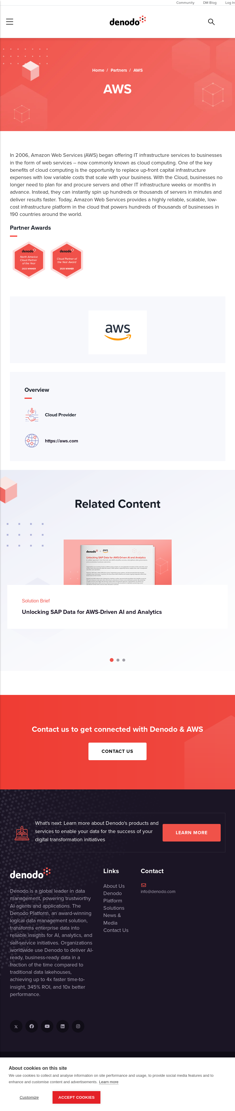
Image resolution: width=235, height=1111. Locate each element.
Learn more (192, 832)
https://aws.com (61, 440)
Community (185, 2)
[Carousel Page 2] (117, 660)
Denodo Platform (112, 897)
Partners (119, 70)
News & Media (112, 918)
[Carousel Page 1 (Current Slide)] (112, 660)
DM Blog (210, 2)
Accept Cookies (76, 1097)
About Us (114, 886)
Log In (230, 2)
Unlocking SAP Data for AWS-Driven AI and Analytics (92, 611)
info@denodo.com (158, 889)
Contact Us (117, 751)
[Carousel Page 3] (123, 660)
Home (98, 70)
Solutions (113, 908)
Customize (29, 1097)
